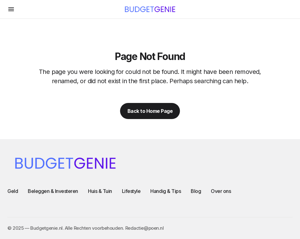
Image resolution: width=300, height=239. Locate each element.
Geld (12, 191)
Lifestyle (131, 191)
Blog (196, 191)
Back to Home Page (150, 111)
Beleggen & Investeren (53, 191)
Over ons (221, 191)
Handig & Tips (165, 191)
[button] (11, 9)
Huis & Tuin (100, 191)
